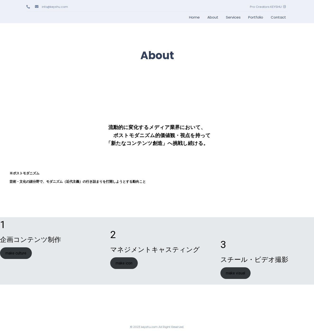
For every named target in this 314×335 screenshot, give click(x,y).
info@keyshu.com (55, 7)
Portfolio (255, 17)
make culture (15, 253)
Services (233, 17)
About (212, 17)
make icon (124, 263)
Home (194, 17)
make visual (235, 273)
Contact (278, 17)
